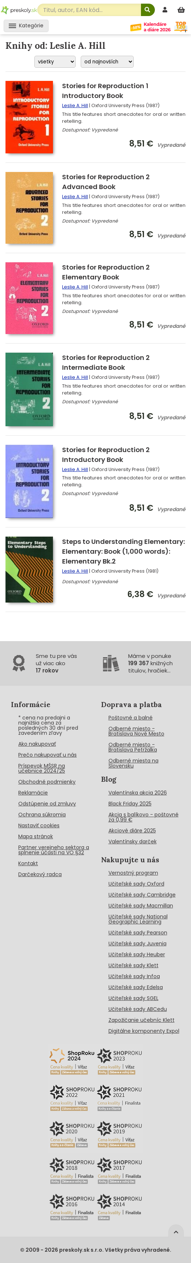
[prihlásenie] (166, 9)
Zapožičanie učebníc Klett (141, 1020)
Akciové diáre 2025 (132, 830)
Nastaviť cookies (39, 825)
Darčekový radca (40, 874)
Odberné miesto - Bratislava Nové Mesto (136, 731)
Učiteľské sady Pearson (137, 932)
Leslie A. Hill (75, 105)
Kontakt (28, 863)
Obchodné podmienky (47, 781)
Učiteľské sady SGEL (133, 998)
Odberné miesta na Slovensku (133, 763)
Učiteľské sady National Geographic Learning (138, 919)
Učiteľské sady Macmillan (140, 905)
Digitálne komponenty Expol (143, 1031)
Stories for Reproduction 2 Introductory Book (106, 454)
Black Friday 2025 (130, 803)
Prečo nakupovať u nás (47, 754)
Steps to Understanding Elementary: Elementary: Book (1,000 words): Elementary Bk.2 (123, 551)
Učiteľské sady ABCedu (137, 1009)
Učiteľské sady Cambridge (142, 894)
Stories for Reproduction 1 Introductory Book (105, 90)
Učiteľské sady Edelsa (135, 987)
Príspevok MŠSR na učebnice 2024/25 (41, 768)
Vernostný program (133, 872)
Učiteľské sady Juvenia (137, 943)
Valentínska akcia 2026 (137, 792)
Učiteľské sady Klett (133, 965)
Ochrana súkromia (42, 814)
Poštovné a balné (130, 717)
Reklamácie (33, 792)
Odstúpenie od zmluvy (47, 803)
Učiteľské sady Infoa (134, 976)
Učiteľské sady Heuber (136, 954)
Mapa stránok (35, 836)
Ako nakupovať (37, 744)
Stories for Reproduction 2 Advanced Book (106, 181)
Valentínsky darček (132, 841)
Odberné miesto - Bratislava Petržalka (132, 747)
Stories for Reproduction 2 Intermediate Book (106, 362)
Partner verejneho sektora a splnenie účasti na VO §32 (53, 850)
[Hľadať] (148, 10)
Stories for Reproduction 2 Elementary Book (106, 272)
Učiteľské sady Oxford (136, 883)
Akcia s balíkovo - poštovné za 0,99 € (143, 817)
